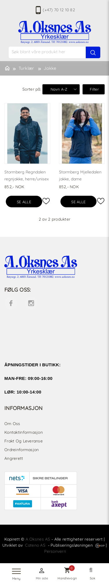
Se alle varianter (24, 203)
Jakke (50, 68)
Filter (94, 89)
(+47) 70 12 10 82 (59, 9)
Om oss (12, 423)
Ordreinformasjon (21, 449)
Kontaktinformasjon (23, 432)
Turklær (26, 68)
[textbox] (57, 51)
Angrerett (13, 458)
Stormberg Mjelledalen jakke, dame (80, 175)
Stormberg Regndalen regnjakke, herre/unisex (26, 175)
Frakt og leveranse (23, 441)
